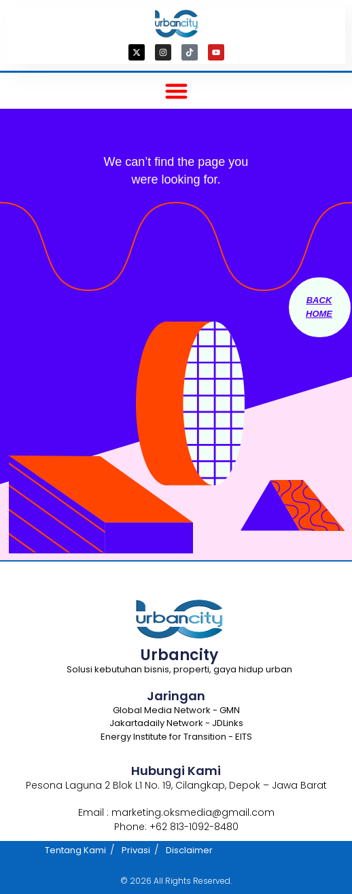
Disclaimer (189, 850)
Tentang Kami (75, 850)
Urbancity (179, 655)
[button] (176, 91)
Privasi (136, 850)
